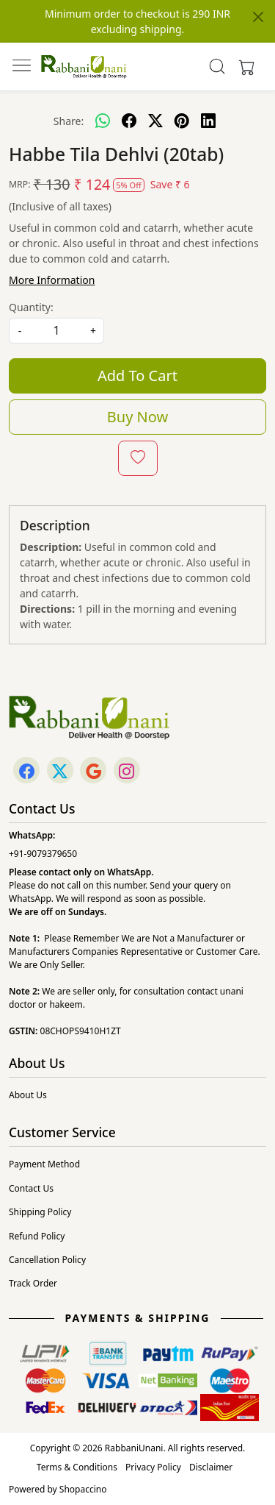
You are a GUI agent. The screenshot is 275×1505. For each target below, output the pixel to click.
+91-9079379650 (43, 853)
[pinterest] (182, 121)
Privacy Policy (153, 1467)
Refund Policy (37, 1236)
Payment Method (44, 1164)
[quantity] (56, 331)
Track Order (33, 1283)
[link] (216, 66)
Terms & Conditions (77, 1467)
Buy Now (137, 417)
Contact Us (31, 1188)
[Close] (258, 17)
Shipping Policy (40, 1212)
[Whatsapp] (102, 121)
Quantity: (31, 307)
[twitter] (155, 121)
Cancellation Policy (47, 1259)
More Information (52, 280)
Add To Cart (137, 375)
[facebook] (129, 121)
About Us (28, 1095)
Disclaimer (210, 1467)
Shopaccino (83, 1489)
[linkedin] (208, 121)
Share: (69, 121)
